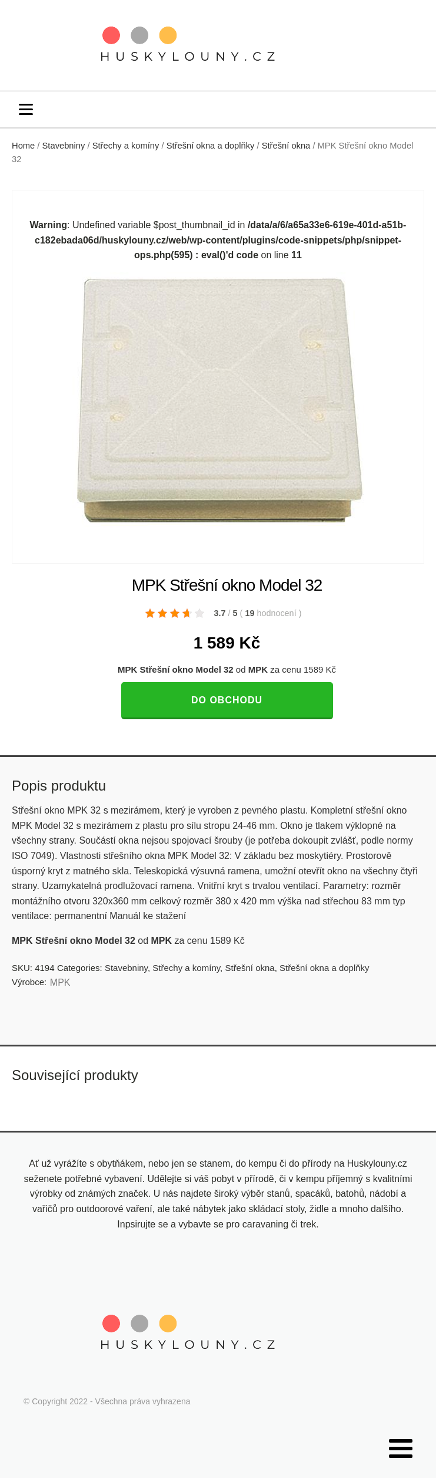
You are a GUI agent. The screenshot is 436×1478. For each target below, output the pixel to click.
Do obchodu (226, 700)
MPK (60, 982)
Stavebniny (63, 145)
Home (23, 145)
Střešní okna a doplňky (211, 145)
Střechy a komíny (125, 145)
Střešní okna (286, 145)
